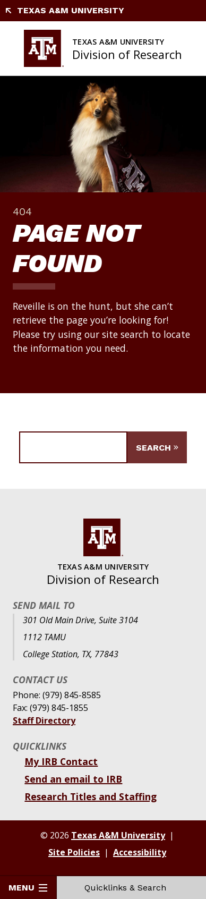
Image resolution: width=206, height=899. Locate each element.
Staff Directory (44, 720)
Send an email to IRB (73, 779)
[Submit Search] (157, 447)
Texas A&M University (64, 10)
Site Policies (74, 852)
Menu (27, 888)
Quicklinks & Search (131, 888)
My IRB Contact (61, 761)
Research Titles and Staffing (90, 796)
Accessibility (139, 852)
